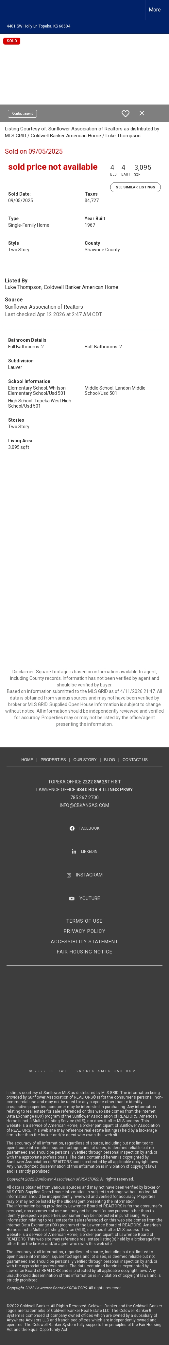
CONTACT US (135, 760)
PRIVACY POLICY (85, 931)
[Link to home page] (11, 10)
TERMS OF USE (84, 921)
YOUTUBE (89, 898)
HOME (27, 760)
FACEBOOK (89, 828)
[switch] (125, 114)
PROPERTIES (53, 760)
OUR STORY (85, 760)
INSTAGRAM (89, 875)
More (155, 10)
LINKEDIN (89, 851)
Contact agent (22, 113)
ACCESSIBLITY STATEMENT (84, 942)
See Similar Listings (135, 187)
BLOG (109, 760)
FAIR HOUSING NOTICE (84, 952)
